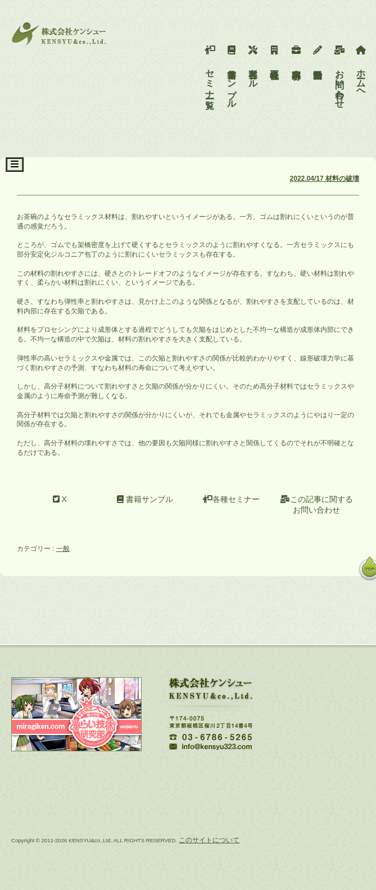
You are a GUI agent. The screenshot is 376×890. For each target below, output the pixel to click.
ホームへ (361, 69)
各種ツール (253, 64)
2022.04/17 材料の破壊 (324, 178)
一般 (63, 549)
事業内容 (296, 54)
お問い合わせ (340, 74)
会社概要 (274, 54)
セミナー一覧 (210, 69)
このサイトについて (209, 840)
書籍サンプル (232, 74)
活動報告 (318, 54)
